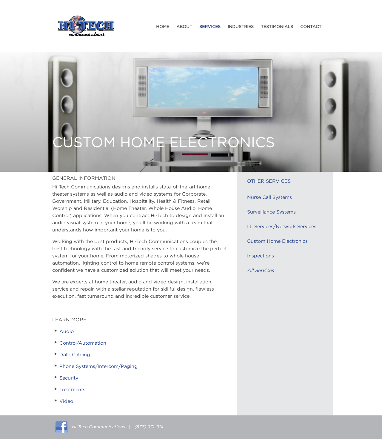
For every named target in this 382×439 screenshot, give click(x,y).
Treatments (72, 389)
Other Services (269, 181)
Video (66, 401)
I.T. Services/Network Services (281, 226)
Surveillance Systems (271, 212)
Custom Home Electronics (277, 241)
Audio (66, 331)
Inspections (260, 256)
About (184, 27)
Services (210, 27)
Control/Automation (82, 343)
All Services (260, 270)
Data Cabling (74, 354)
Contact (310, 27)
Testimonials (277, 27)
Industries (241, 27)
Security (68, 378)
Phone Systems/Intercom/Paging (98, 366)
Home (162, 27)
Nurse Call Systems (269, 197)
